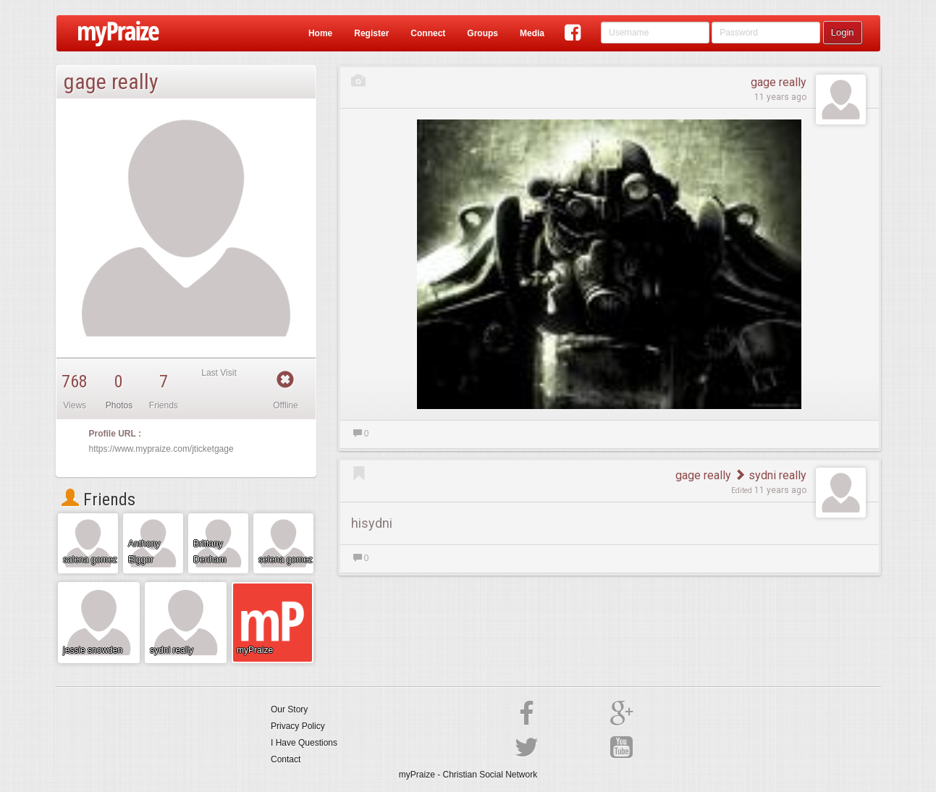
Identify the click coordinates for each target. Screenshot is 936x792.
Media (532, 33)
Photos (119, 405)
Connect (427, 33)
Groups (482, 33)
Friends (98, 499)
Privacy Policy (298, 726)
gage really (778, 82)
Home (320, 33)
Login (842, 32)
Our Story (289, 709)
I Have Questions (304, 743)
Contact (285, 759)
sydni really (770, 475)
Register (371, 33)
